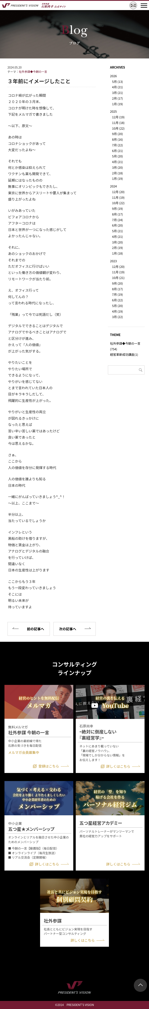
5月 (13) (117, 81)
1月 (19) (117, 104)
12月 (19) (118, 117)
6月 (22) (117, 300)
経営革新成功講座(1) (124, 354)
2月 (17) (117, 98)
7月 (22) (117, 145)
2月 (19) (117, 247)
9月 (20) (117, 134)
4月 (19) (117, 311)
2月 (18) (117, 173)
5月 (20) (117, 156)
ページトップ (140, 985)
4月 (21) (117, 87)
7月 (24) (117, 220)
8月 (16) (117, 139)
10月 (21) (118, 278)
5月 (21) (117, 231)
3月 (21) (117, 92)
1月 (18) (117, 253)
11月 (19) (118, 197)
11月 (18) (118, 123)
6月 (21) (117, 151)
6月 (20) (117, 225)
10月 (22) (118, 128)
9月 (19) (117, 208)
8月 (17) (117, 214)
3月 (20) (117, 167)
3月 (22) (117, 317)
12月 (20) (118, 192)
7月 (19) (117, 294)
